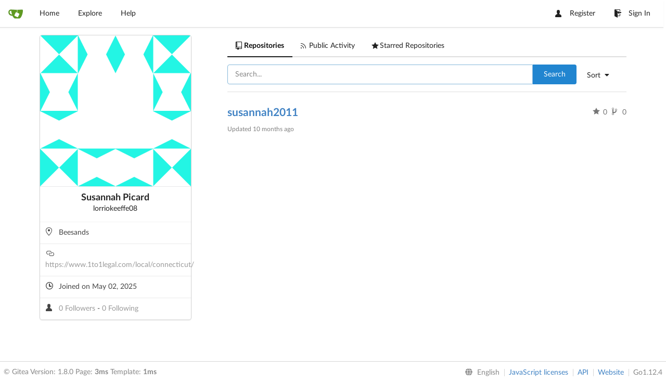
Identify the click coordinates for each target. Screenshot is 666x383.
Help (128, 13)
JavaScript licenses (538, 372)
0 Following (120, 308)
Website (611, 372)
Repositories (260, 46)
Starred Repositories (408, 46)
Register (575, 13)
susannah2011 (262, 112)
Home (49, 13)
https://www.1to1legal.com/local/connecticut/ (119, 265)
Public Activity (328, 46)
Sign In (632, 13)
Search (555, 74)
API (583, 372)
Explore (90, 13)
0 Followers (78, 308)
